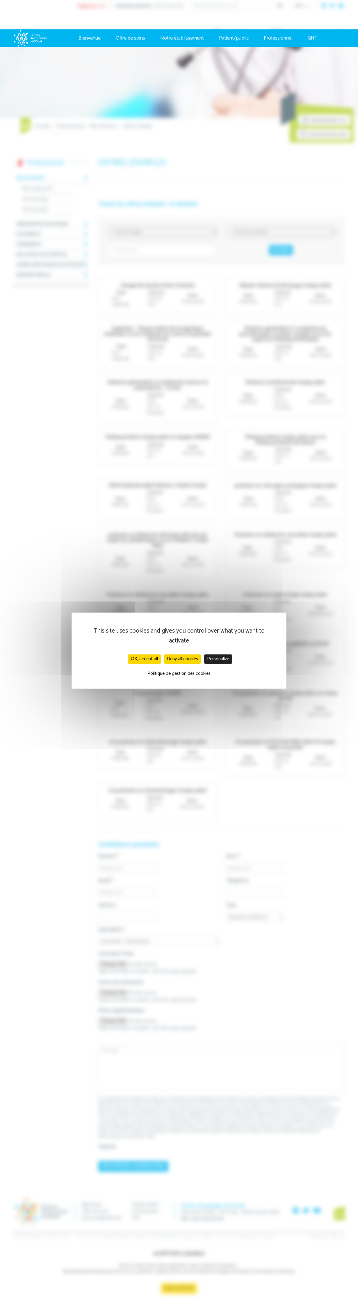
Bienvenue (90, 38)
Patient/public (234, 38)
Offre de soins (130, 38)
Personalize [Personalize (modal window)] (218, 659)
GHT (313, 38)
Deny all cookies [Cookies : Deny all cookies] (182, 659)
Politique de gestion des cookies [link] (179, 673)
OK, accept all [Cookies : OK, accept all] (144, 659)
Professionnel (278, 38)
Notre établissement (182, 38)
